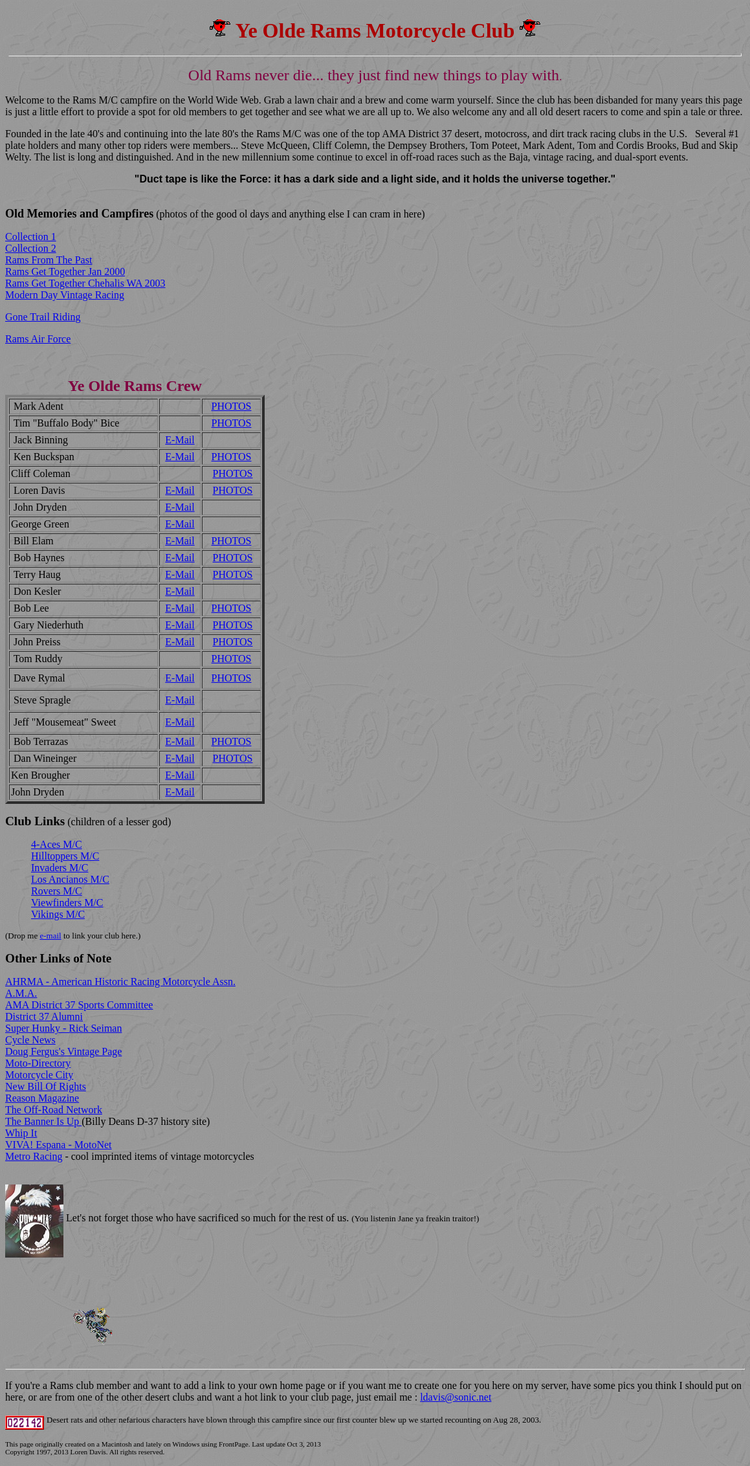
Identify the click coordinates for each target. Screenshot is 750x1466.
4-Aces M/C (56, 844)
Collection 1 (30, 236)
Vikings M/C (58, 914)
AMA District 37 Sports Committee (79, 1004)
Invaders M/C (59, 867)
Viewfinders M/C (67, 902)
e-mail (50, 935)
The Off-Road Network (53, 1109)
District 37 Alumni (44, 1016)
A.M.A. (21, 993)
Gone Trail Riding (42, 316)
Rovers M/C (56, 890)
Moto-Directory (38, 1063)
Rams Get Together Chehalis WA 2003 (85, 283)
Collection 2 (30, 248)
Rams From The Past (48, 259)
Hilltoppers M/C (65, 855)
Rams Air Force (38, 338)
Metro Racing (33, 1156)
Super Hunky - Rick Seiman (63, 1028)
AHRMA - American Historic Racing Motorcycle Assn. (120, 981)
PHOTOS (232, 406)
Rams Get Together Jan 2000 (65, 271)
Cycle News (30, 1039)
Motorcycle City (39, 1074)
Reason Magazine (42, 1098)
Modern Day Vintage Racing (64, 294)
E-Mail (179, 439)
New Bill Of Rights (45, 1086)
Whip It (21, 1132)
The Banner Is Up (43, 1121)
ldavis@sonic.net (455, 1397)
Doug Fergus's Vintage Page (63, 1051)
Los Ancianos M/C (70, 879)
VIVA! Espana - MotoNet (58, 1144)
